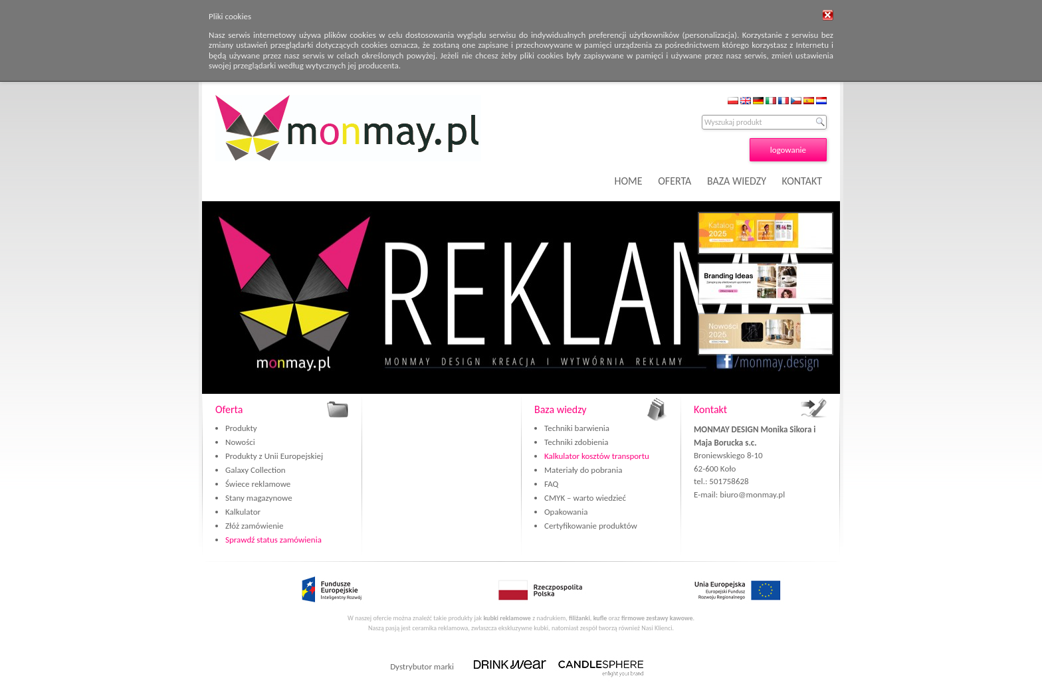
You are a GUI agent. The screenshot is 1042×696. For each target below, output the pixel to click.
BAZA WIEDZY (736, 181)
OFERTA (674, 181)
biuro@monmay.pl (752, 494)
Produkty (241, 428)
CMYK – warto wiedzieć (585, 498)
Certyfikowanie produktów (590, 526)
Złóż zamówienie (254, 526)
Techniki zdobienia (576, 442)
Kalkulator (242, 512)
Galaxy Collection (255, 470)
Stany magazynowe (258, 498)
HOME (629, 181)
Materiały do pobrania (583, 470)
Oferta (229, 409)
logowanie (788, 150)
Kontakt (710, 409)
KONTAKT (802, 181)
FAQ (551, 484)
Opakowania (565, 512)
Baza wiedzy (560, 409)
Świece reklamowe (257, 484)
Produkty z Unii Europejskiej (274, 456)
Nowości (240, 442)
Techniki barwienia (576, 428)
